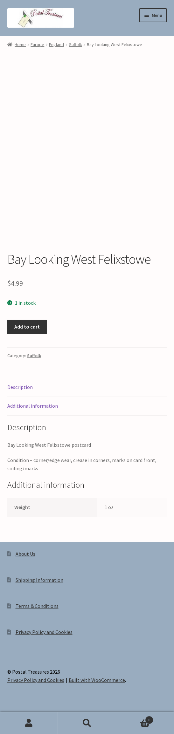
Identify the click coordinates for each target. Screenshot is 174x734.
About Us (25, 554)
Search (87, 723)
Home (20, 44)
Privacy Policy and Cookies (44, 632)
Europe (37, 44)
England (56, 44)
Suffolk (75, 44)
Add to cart (27, 326)
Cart (134, 718)
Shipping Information (39, 580)
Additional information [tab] (32, 406)
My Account (29, 723)
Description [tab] (20, 387)
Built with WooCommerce (97, 680)
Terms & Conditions (37, 606)
